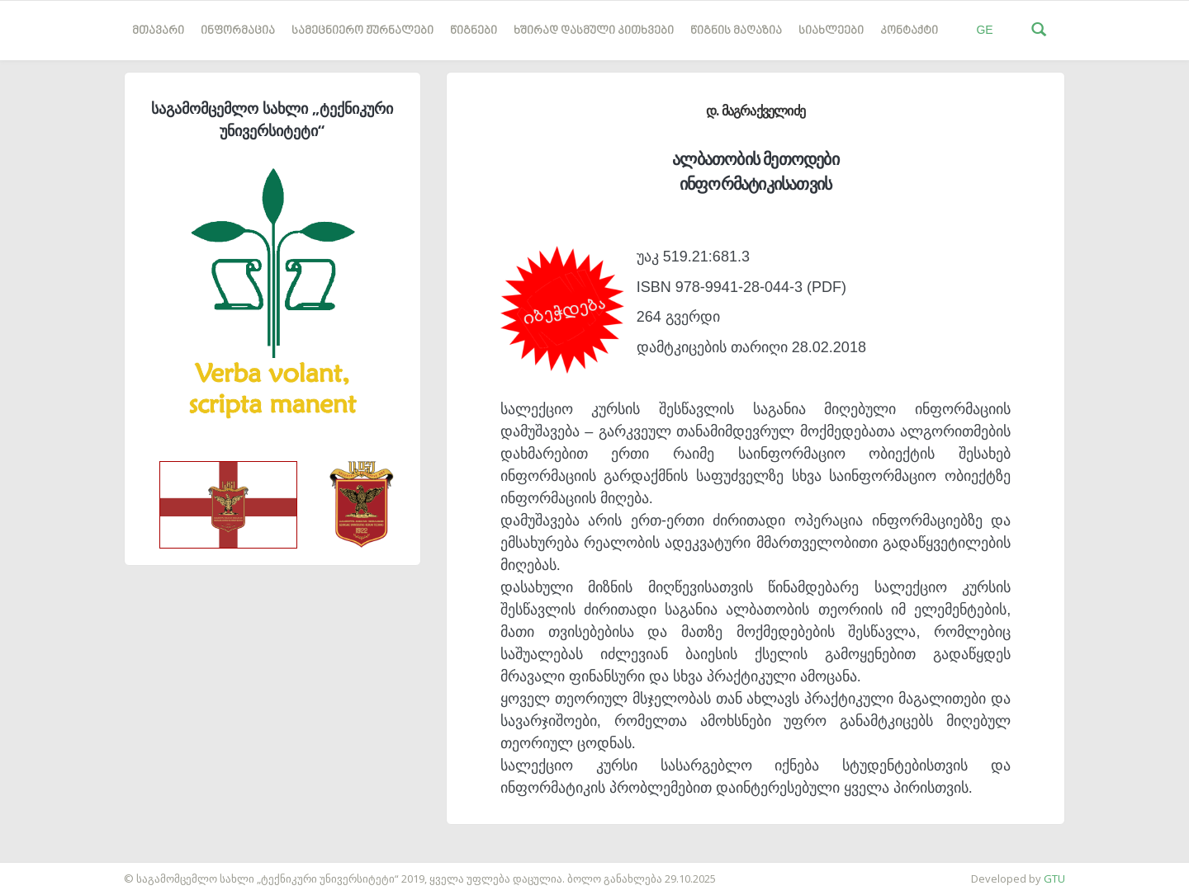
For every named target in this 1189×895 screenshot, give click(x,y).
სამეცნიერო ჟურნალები (362, 31)
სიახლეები (831, 31)
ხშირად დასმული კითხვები (594, 31)
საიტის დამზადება (48, 870)
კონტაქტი (909, 31)
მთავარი (158, 31)
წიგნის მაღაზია (736, 31)
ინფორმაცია (238, 31)
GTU (1054, 878)
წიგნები (473, 31)
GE (984, 29)
